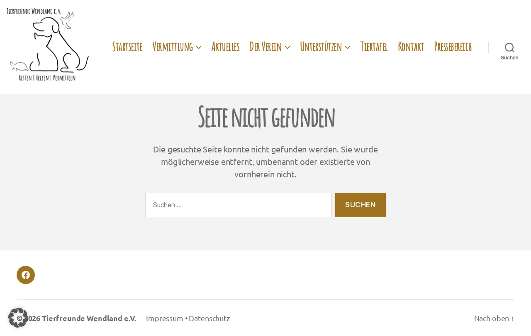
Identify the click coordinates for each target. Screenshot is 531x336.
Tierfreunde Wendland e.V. (89, 318)
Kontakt (411, 47)
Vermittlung (172, 47)
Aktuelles (225, 47)
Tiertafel (373, 47)
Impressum (164, 318)
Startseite (127, 47)
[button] (18, 317)
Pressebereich (453, 47)
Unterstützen (320, 47)
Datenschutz (209, 318)
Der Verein (265, 47)
